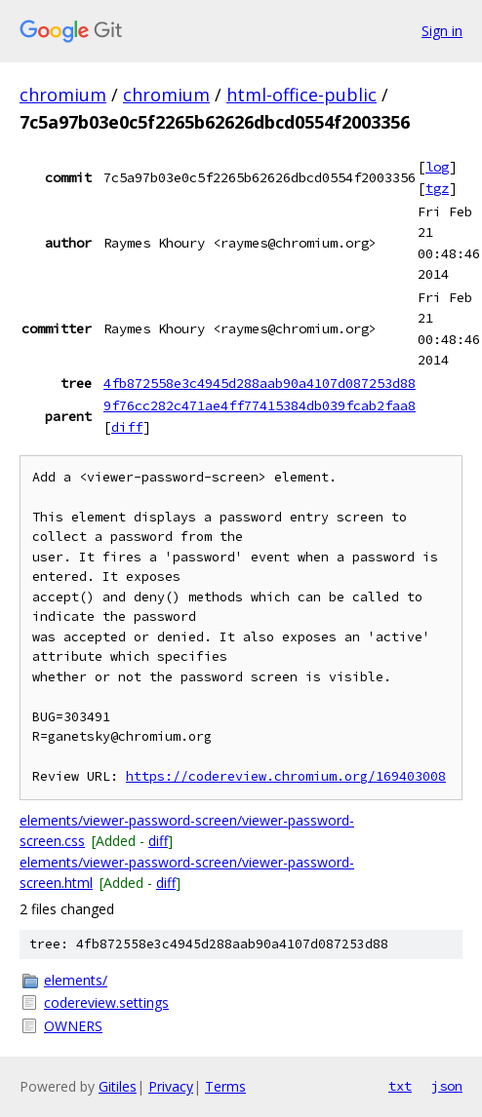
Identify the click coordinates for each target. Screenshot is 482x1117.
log (437, 166)
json (446, 1086)
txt (400, 1086)
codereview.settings (106, 1002)
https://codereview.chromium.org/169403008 (286, 776)
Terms (225, 1086)
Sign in (442, 30)
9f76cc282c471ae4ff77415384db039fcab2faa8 (259, 405)
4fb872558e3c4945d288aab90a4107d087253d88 (259, 383)
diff (126, 427)
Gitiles (118, 1086)
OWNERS (73, 1026)
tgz (437, 188)
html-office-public (301, 94)
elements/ (75, 980)
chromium (63, 94)
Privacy (170, 1086)
